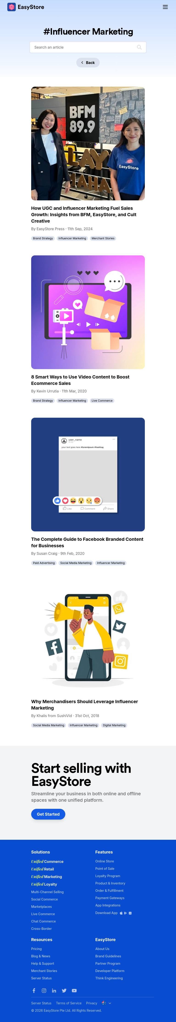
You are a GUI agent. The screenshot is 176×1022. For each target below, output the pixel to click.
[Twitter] (64, 990)
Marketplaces (41, 907)
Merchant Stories (103, 238)
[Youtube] (74, 990)
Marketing (46, 876)
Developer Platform (109, 971)
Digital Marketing (114, 725)
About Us (102, 949)
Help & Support (42, 963)
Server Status (41, 978)
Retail (42, 869)
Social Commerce (44, 899)
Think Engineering (109, 978)
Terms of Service (68, 1003)
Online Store (104, 861)
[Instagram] (44, 990)
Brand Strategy (43, 238)
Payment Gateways (109, 898)
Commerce (47, 861)
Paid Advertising (44, 563)
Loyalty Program (107, 876)
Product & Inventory (110, 883)
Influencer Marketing (72, 238)
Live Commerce (102, 400)
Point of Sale (104, 868)
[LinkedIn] (54, 990)
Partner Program (107, 963)
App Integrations (107, 905)
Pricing (36, 949)
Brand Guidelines (108, 956)
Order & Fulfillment (109, 890)
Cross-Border (41, 929)
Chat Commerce (43, 921)
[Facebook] (34, 990)
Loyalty (44, 884)
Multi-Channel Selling (47, 892)
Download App (113, 913)
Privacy (91, 1003)
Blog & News (40, 956)
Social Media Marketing (75, 563)
